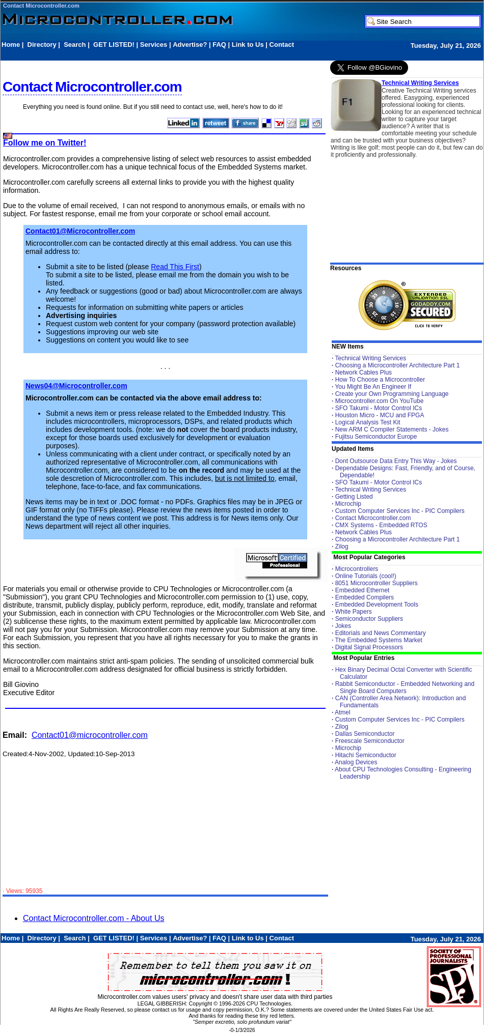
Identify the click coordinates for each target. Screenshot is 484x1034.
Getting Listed (354, 496)
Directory (42, 44)
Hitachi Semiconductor (365, 755)
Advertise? (190, 44)
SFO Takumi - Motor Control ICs (378, 408)
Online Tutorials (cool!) (365, 576)
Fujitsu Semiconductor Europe (376, 436)
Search (75, 44)
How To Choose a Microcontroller (380, 379)
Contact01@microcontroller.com (90, 735)
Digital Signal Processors (369, 647)
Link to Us (248, 44)
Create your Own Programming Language (392, 393)
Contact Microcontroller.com (41, 6)
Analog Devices (356, 762)
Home (11, 44)
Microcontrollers (357, 568)
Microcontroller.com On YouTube (379, 401)
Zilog (341, 546)
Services (154, 44)
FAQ (219, 44)
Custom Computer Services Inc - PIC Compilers (400, 510)
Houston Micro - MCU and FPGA (379, 415)
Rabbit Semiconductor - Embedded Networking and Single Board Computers (404, 687)
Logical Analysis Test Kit (367, 422)
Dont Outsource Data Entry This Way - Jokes (396, 461)
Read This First (175, 267)
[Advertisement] (187, 54)
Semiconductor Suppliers (369, 618)
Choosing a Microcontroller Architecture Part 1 (397, 365)
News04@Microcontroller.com (76, 386)
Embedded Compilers (364, 597)
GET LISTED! (114, 44)
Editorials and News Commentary (380, 633)
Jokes (343, 625)
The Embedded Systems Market (378, 640)
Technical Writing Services (420, 83)
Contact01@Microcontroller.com (80, 231)
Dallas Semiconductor (365, 733)
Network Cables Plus (363, 372)
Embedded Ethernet (362, 590)
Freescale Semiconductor (370, 740)
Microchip (348, 503)
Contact (282, 44)
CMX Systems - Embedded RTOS (381, 525)
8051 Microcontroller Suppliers (376, 583)
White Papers (353, 611)
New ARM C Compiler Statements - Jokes (392, 429)
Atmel (343, 712)
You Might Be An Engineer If (373, 386)
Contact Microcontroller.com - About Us (93, 918)
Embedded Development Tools (376, 604)
